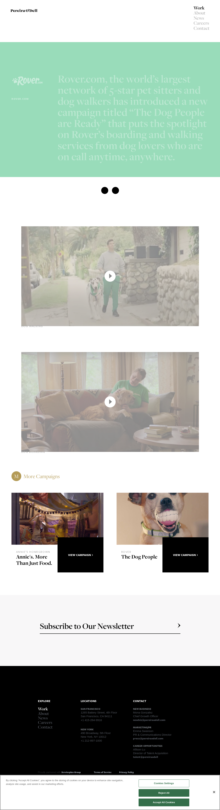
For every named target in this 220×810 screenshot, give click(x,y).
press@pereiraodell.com (148, 738)
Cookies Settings (164, 784)
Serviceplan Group (71, 772)
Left (15, 46)
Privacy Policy (126, 772)
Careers (201, 23)
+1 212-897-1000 (91, 740)
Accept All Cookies (164, 803)
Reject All (163, 793)
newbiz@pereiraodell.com (149, 720)
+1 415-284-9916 (91, 720)
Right (28, 46)
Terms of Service (103, 772)
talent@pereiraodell (145, 757)
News (199, 18)
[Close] (214, 793)
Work (199, 8)
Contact (201, 28)
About (199, 13)
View (80, 555)
